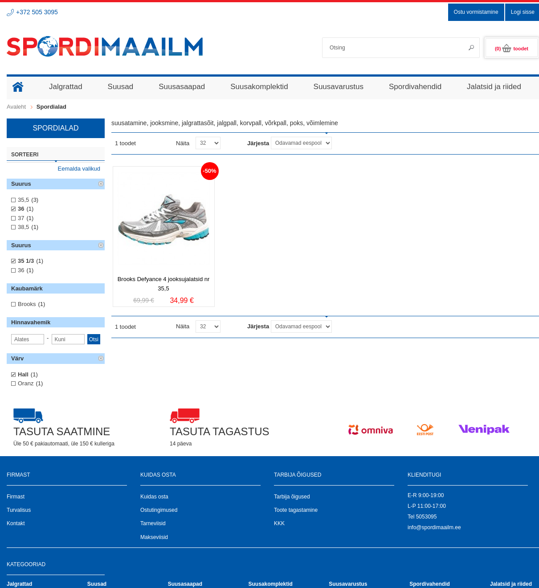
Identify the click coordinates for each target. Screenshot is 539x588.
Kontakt (16, 523)
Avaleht (16, 106)
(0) (511, 48)
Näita (182, 143)
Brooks (27, 304)
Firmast (15, 497)
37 (21, 218)
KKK (279, 523)
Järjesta (258, 143)
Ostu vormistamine (476, 12)
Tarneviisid (153, 523)
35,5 (23, 199)
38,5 (23, 227)
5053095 (426, 517)
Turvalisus (19, 510)
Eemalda (101, 184)
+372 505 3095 (37, 12)
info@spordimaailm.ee (434, 527)
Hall (23, 374)
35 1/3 (26, 260)
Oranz (25, 383)
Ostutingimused (158, 510)
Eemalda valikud (79, 168)
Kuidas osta (154, 497)
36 (21, 208)
